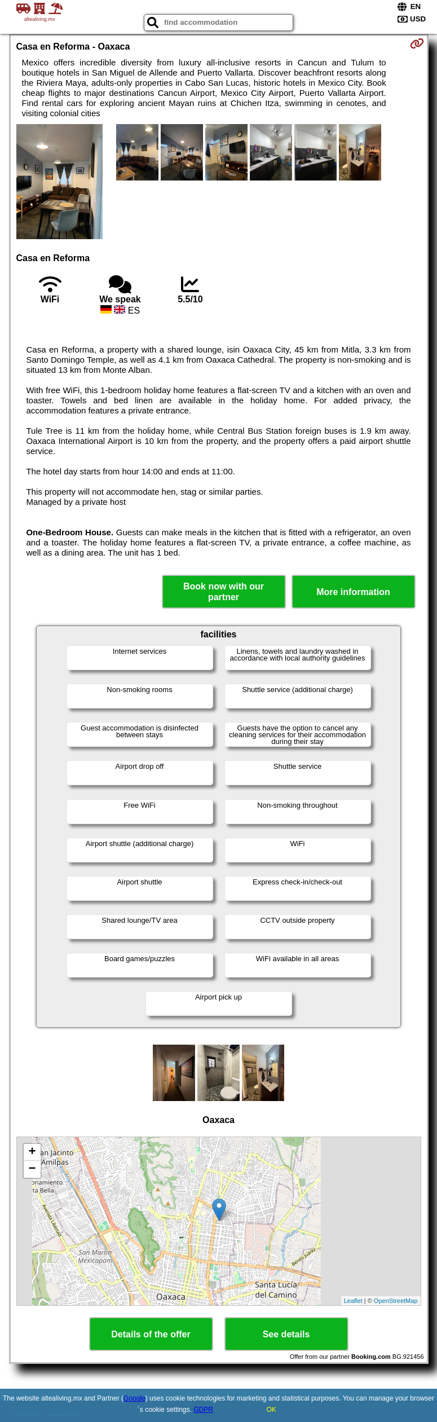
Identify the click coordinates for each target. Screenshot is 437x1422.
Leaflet (353, 1300)
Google (134, 1398)
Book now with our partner (223, 592)
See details (286, 1334)
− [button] (32, 1169)
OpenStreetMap (396, 1300)
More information (353, 592)
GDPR (203, 1410)
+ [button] (32, 1152)
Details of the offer (150, 1334)
